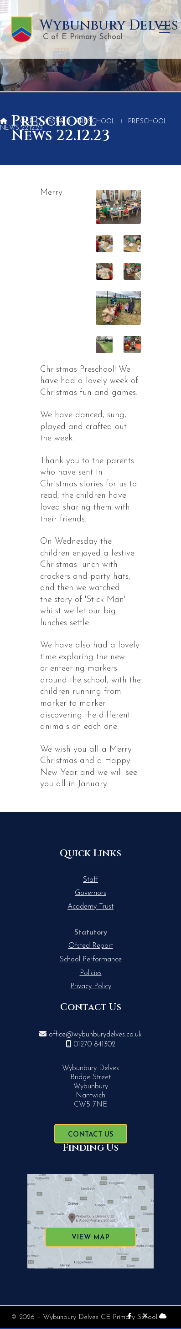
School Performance (91, 959)
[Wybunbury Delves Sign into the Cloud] (162, 1316)
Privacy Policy (90, 986)
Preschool (95, 121)
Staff (90, 880)
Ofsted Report (90, 946)
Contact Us (91, 1135)
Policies (91, 973)
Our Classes (41, 121)
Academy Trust (90, 906)
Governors (90, 893)
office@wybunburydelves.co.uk (95, 1034)
